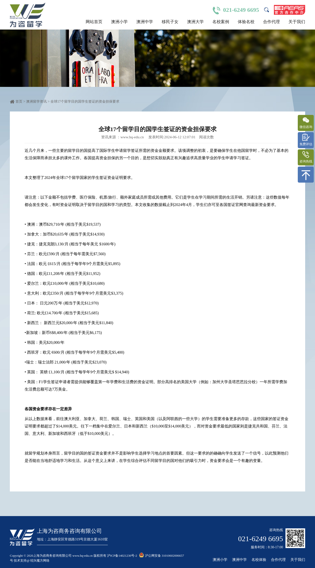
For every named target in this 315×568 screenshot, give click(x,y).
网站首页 (94, 22)
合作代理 (271, 22)
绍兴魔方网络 (39, 560)
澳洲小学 (119, 22)
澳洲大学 (195, 22)
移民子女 (170, 22)
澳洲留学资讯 (37, 101)
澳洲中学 (144, 22)
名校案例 (220, 22)
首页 (19, 101)
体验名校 (246, 22)
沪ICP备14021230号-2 (122, 555)
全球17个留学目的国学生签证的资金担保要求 (84, 101)
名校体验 (259, 560)
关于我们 (296, 22)
